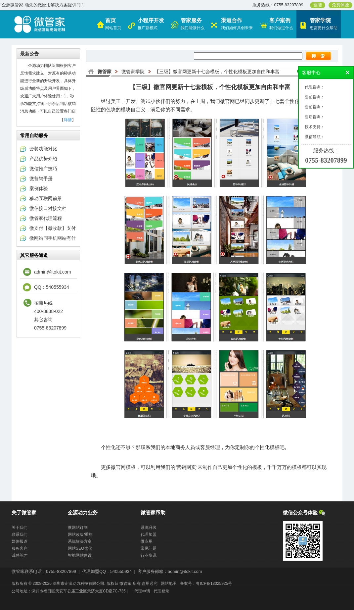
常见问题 (148, 548)
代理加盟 (148, 534)
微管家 (104, 71)
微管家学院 (133, 71)
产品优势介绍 (43, 158)
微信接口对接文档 (47, 208)
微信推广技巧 (43, 168)
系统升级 (148, 527)
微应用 (147, 541)
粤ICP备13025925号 (214, 583)
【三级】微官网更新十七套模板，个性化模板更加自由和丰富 (217, 71)
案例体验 (38, 188)
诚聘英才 (19, 555)
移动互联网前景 (45, 198)
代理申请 (142, 591)
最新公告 (29, 53)
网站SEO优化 (80, 548)
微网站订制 (78, 527)
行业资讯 (148, 555)
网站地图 (169, 583)
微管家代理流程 (45, 218)
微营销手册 (41, 178)
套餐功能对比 (43, 148)
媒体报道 (19, 541)
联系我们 (19, 534)
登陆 (317, 5)
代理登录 (161, 591)
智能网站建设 (80, 555)
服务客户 (19, 548)
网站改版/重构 (80, 534)
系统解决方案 (80, 541)
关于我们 (19, 527)
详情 (68, 120)
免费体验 (340, 5)
